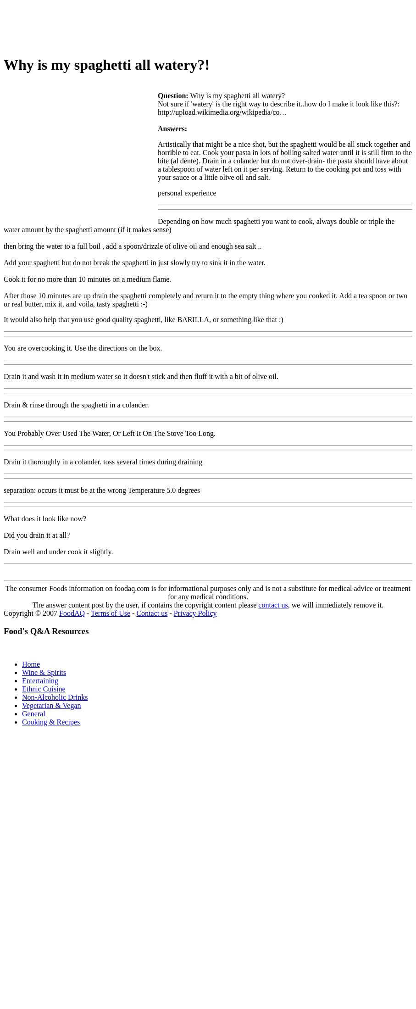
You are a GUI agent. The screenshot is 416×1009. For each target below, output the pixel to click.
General (33, 714)
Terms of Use (110, 613)
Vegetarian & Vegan (51, 705)
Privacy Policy (195, 613)
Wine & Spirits (44, 672)
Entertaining (40, 681)
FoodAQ (72, 613)
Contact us (151, 613)
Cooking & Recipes (51, 722)
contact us (273, 605)
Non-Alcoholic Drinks (55, 697)
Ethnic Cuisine (44, 689)
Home (31, 664)
